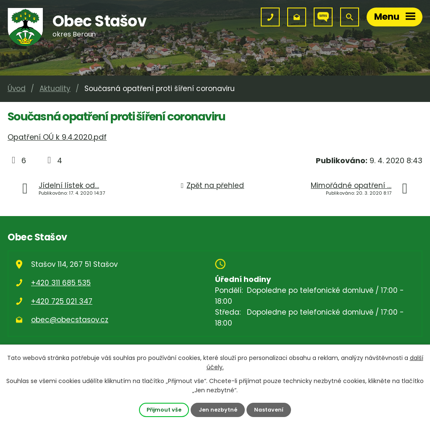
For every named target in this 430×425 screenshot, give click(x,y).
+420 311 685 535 (61, 283)
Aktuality (55, 88)
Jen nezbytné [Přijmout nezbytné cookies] (218, 409)
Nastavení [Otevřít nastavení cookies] (268, 409)
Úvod (17, 88)
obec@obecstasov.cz (69, 320)
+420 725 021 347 (61, 301)
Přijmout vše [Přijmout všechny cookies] (164, 409)
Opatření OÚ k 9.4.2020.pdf (57, 137)
